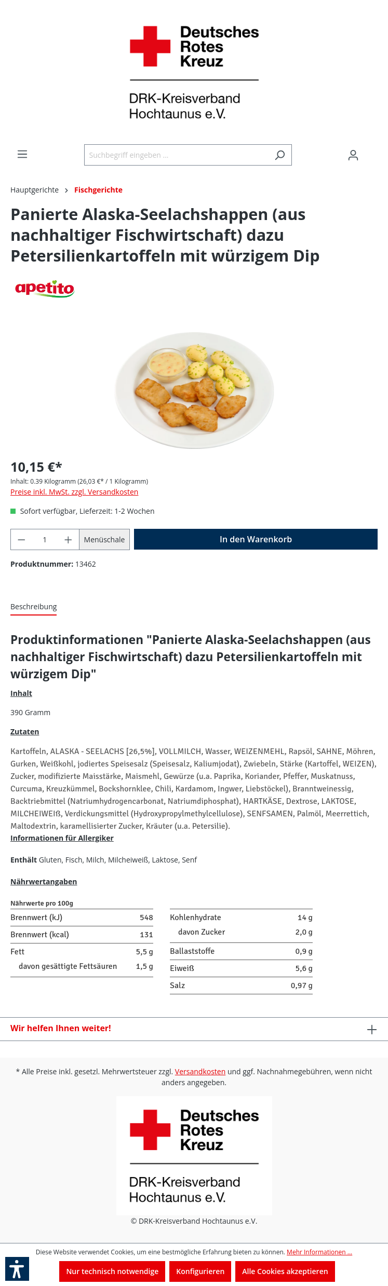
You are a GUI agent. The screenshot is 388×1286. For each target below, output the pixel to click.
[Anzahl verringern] (21, 539)
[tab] (33, 606)
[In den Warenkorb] (256, 539)
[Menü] (22, 154)
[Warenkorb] (371, 152)
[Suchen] (279, 155)
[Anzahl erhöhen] (68, 539)
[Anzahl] (45, 539)
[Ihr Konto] (353, 155)
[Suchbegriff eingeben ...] (176, 155)
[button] (17, 1269)
